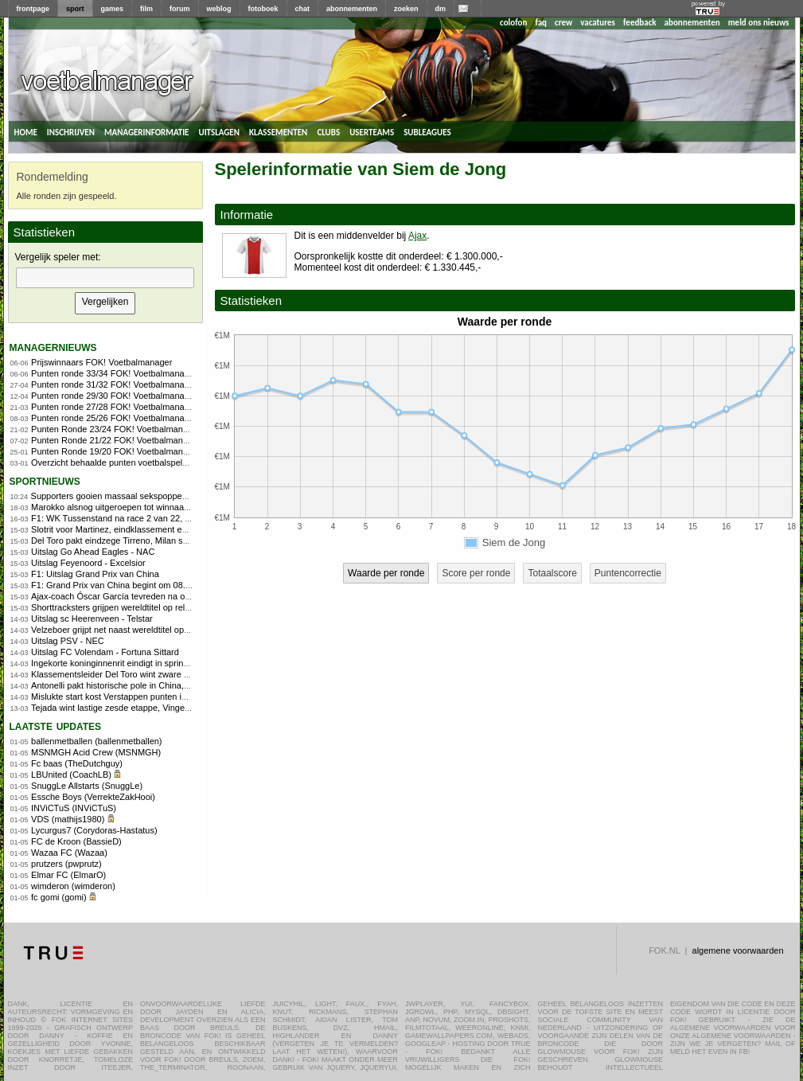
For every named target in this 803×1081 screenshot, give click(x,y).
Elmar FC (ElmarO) (68, 875)
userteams (371, 131)
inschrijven (71, 131)
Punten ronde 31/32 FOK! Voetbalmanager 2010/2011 (136, 384)
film (146, 9)
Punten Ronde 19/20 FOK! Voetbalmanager (116, 451)
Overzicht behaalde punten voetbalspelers (112, 462)
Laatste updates (56, 725)
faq (541, 23)
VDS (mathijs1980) (67, 819)
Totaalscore (552, 573)
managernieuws (53, 346)
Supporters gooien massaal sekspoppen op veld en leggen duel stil (161, 496)
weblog (219, 9)
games (112, 9)
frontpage (33, 9)
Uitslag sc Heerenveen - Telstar (92, 618)
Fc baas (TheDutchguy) (77, 763)
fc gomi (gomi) (59, 897)
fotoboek (263, 9)
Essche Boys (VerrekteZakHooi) (93, 797)
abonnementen (351, 9)
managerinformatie (146, 131)
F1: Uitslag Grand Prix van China (95, 574)
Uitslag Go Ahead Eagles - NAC (92, 551)
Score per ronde (476, 573)
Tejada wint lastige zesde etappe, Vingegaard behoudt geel (145, 707)
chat (302, 9)
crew (563, 23)
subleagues (427, 131)
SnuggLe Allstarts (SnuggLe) (86, 785)
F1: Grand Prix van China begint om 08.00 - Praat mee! (138, 585)
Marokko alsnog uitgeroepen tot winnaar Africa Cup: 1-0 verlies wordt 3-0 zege (183, 507)
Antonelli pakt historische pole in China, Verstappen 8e (137, 685)
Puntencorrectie (627, 573)
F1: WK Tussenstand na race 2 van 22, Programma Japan (144, 518)
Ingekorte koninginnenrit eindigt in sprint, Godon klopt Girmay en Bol (163, 663)
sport (75, 9)
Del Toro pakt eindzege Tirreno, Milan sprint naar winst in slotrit (153, 540)
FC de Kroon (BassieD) (76, 841)
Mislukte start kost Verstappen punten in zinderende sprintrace (152, 696)
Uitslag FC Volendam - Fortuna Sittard (105, 652)
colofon (513, 23)
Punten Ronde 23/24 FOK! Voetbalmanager (116, 429)
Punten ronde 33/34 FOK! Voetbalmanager (114, 373)
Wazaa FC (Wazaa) (69, 852)
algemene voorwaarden (738, 950)
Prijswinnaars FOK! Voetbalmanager (101, 362)
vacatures (597, 23)
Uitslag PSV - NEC (67, 641)
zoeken (406, 9)
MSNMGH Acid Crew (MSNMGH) (96, 752)
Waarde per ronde (386, 573)
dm (440, 9)
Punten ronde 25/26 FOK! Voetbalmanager (114, 418)
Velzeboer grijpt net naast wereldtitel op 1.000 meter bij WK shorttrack (166, 629)
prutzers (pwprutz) (66, 863)
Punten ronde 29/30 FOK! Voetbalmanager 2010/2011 (136, 395)
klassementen (278, 131)
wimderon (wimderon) (73, 886)
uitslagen (219, 131)
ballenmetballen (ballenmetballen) (96, 741)
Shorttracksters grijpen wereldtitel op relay (112, 607)
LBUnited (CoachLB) (71, 774)
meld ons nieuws (758, 23)
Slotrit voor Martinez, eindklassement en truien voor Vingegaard (154, 529)
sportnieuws (45, 480)
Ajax (417, 235)
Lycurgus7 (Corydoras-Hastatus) (94, 830)
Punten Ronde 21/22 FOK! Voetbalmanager (116, 440)
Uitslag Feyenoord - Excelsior (88, 563)
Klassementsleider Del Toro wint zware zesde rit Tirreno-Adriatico (157, 674)
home (25, 131)
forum (180, 9)
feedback (639, 23)
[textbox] (105, 277)
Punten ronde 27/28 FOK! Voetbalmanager (114, 407)
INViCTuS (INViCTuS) (73, 808)
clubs (328, 131)
